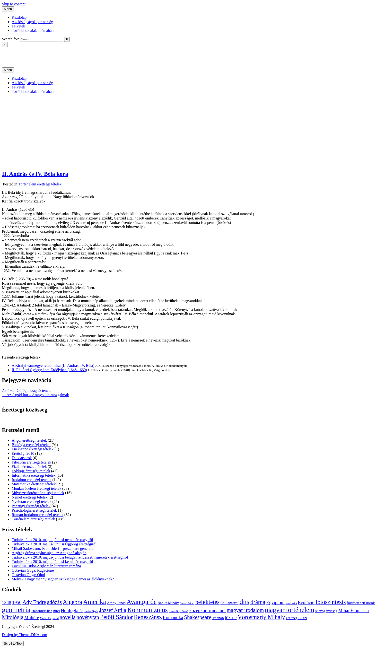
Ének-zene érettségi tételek (32, 449)
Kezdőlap (19, 17)
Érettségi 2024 (13, 53)
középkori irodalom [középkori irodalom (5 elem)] (207, 610)
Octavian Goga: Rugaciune (33, 570)
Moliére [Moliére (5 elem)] (31, 617)
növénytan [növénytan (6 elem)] (88, 617)
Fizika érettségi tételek (29, 466)
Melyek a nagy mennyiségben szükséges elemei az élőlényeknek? (63, 579)
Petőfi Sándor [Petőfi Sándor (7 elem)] (116, 617)
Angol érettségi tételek (29, 440)
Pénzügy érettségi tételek (31, 506)
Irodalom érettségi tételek (31, 480)
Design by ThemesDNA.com (24, 635)
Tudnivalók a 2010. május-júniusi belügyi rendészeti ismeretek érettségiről (70, 557)
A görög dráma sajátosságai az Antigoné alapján (49, 553)
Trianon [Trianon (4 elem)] (218, 618)
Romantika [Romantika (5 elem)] (173, 617)
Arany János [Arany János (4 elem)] (116, 603)
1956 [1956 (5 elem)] (16, 602)
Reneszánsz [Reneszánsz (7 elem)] (148, 617)
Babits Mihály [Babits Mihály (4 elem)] (168, 603)
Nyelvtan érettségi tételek (31, 501)
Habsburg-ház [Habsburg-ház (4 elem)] (41, 611)
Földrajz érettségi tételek (31, 471)
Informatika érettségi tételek (33, 475)
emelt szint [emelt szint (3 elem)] (291, 603)
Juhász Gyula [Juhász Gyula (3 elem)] (91, 611)
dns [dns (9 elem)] (244, 601)
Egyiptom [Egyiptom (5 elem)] (275, 602)
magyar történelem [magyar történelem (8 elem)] (289, 609)
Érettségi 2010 (23, 453)
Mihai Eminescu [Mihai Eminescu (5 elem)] (353, 610)
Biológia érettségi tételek (31, 445)
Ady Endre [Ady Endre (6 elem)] (34, 602)
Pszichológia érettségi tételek (34, 510)
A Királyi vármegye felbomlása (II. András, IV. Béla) (53, 365)
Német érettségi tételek (29, 497)
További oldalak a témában (33, 30)
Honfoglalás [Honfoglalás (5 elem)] (72, 610)
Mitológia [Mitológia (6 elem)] (12, 617)
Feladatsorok (22, 458)
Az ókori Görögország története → (29, 390)
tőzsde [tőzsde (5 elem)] (231, 617)
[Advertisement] (188, 132)
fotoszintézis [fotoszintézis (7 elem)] (331, 602)
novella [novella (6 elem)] (68, 617)
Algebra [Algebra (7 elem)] (72, 602)
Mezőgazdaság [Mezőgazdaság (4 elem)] (326, 611)
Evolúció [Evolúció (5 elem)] (306, 602)
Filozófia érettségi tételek (31, 462)
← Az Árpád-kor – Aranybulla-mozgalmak (35, 395)
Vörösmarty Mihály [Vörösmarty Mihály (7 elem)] (261, 617)
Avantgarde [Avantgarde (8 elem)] (141, 601)
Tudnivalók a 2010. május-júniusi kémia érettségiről (52, 562)
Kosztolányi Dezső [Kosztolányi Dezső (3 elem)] (178, 611)
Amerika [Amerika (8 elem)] (94, 601)
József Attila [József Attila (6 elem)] (112, 610)
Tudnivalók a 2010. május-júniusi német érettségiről (52, 540)
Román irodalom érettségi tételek (37, 515)
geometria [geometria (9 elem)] (16, 609)
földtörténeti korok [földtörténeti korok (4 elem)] (361, 603)
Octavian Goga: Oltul (28, 575)
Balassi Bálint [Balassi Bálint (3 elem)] (187, 603)
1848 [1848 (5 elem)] (6, 602)
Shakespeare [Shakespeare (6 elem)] (197, 617)
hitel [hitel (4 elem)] (56, 611)
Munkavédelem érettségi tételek (36, 488)
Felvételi (18, 26)
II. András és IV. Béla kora (35, 174)
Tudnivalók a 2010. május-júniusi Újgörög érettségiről (54, 544)
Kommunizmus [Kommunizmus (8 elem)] (147, 609)
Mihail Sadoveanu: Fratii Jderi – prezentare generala (52, 548)
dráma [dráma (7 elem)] (257, 602)
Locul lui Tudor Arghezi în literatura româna (46, 566)
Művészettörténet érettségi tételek (38, 493)
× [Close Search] (5, 44)
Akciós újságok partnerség (32, 22)
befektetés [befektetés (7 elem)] (207, 602)
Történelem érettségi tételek (40, 184)
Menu (8, 9)
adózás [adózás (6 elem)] (54, 602)
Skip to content (14, 4)
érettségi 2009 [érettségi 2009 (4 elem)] (296, 618)
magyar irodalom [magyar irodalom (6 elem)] (245, 610)
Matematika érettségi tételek (34, 484)
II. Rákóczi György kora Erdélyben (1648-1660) (49, 370)
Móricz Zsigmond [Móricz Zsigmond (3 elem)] (49, 618)
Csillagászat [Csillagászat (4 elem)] (229, 603)
